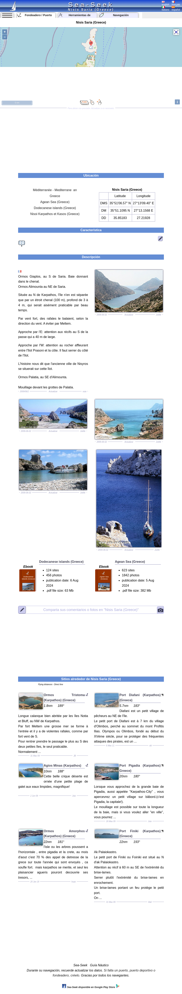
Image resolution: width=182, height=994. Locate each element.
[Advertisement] (91, 139)
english (165, 3)
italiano (165, 8)
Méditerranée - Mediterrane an (55, 190)
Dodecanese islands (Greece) (55, 208)
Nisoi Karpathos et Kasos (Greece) (54, 214)
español (176, 8)
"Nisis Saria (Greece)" (91, 610)
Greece (55, 196)
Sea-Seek (91, 4)
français (176, 3)
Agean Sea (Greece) (54, 202)
